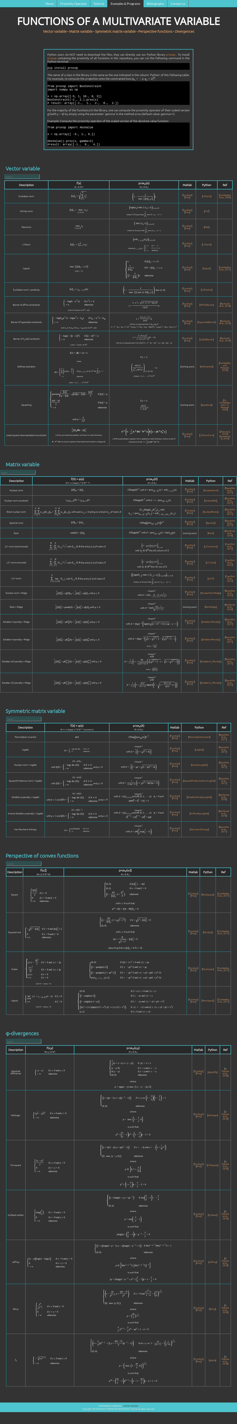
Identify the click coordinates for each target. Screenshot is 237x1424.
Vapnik (206, 268)
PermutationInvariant (199, 736)
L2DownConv (206, 435)
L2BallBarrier (206, 339)
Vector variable (55, 31)
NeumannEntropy (199, 829)
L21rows (210, 562)
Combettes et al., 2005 (225, 196)
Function (187, 195)
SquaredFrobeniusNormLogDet (199, 780)
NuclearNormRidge (210, 592)
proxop (171, 54)
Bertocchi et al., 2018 (224, 304)
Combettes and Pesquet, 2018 (225, 366)
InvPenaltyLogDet (199, 813)
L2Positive (207, 289)
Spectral (211, 522)
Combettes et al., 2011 (225, 268)
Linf (207, 211)
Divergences (184, 31)
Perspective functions (155, 31)
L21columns (211, 546)
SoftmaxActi (207, 366)
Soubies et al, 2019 (225, 437)
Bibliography (155, 3)
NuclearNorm (210, 490)
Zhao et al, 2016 (225, 432)
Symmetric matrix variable (115, 31)
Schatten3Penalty (210, 621)
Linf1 (210, 578)
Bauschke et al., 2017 (230, 490)
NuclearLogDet (199, 764)
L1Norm (207, 244)
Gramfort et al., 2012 (230, 546)
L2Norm (207, 196)
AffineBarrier (206, 304)
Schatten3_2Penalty (211, 682)
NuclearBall (210, 500)
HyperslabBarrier (206, 322)
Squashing (207, 404)
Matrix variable (80, 31)
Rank (210, 533)
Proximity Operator (73, 3)
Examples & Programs (125, 3)
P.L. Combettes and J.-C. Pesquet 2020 (224, 405)
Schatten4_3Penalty (211, 661)
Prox (187, 197)
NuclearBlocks (211, 511)
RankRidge (210, 606)
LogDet (199, 749)
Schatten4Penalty (210, 639)
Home (49, 3)
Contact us (178, 3)
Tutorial (98, 3)
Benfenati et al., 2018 (230, 533)
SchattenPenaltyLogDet (199, 797)
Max (207, 227)
